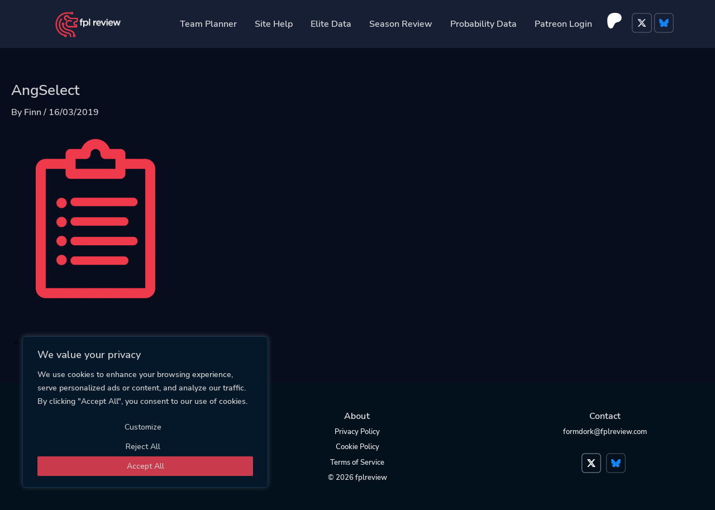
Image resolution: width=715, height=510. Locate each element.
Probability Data (483, 24)
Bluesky (665, 24)
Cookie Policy (357, 447)
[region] (145, 412)
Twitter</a (592, 457)
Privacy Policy (357, 432)
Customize (143, 427)
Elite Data (331, 24)
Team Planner (208, 24)
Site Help (274, 24)
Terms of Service (357, 462)
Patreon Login (563, 24)
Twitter (643, 24)
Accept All (145, 466)
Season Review (400, 24)
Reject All (143, 446)
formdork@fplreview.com (605, 432)
